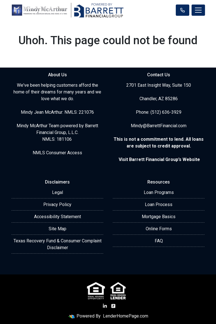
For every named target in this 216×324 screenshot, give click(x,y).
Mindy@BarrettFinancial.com (158, 125)
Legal (57, 192)
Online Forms (159, 228)
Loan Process (158, 204)
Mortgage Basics (159, 216)
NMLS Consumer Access (57, 152)
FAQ (159, 240)
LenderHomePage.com (125, 316)
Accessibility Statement (57, 216)
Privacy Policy (57, 204)
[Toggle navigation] (198, 10)
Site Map (57, 228)
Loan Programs (159, 192)
